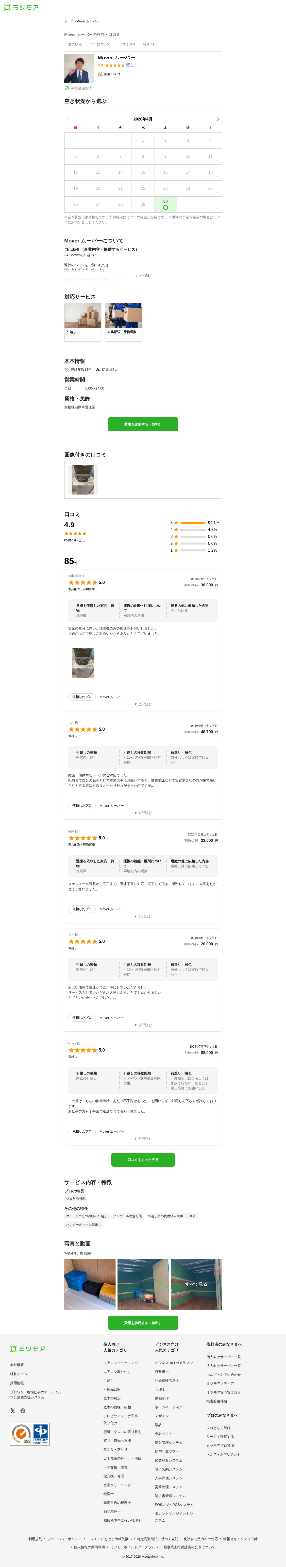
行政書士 (162, 1372)
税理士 (108, 1494)
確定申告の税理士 (117, 1503)
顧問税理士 (112, 1512)
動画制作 (162, 1398)
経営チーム (18, 1374)
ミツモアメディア (220, 1383)
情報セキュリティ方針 (240, 1539)
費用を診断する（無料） (143, 424)
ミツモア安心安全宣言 (223, 1392)
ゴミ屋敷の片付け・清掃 (122, 1458)
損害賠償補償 (216, 1401)
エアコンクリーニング (120, 1363)
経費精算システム (169, 1460)
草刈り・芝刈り (115, 1449)
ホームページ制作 (169, 1407)
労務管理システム (169, 1487)
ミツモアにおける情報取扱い (109, 1539)
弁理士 (160, 1389)
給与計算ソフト (167, 1451)
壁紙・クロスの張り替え (122, 1432)
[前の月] (68, 119)
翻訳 (158, 1425)
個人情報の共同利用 (89, 1547)
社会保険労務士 (167, 1380)
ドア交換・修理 (115, 1467)
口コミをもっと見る (143, 1160)
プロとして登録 (218, 1428)
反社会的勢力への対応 (201, 1539)
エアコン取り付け (117, 1372)
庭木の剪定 (112, 1398)
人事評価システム (169, 1478)
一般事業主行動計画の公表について (187, 1547)
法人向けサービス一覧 (223, 1366)
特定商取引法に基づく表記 (157, 1539)
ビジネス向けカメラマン (174, 1363)
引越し (108, 1380)
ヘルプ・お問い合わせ (223, 1375)
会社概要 (17, 1365)
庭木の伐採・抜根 (117, 1407)
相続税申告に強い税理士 (122, 1520)
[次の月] (218, 119)
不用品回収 (112, 1389)
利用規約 (35, 1539)
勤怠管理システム (169, 1443)
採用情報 (17, 1383)
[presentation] (75, 44)
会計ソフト (163, 1434)
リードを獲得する (220, 1437)
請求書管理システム (170, 1496)
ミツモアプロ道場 (220, 1446)
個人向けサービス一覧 (223, 1357)
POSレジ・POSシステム (174, 1505)
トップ (69, 21)
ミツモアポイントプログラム (132, 1547)
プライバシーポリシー (64, 1539)
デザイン (162, 1416)
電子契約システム (169, 1469)
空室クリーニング (117, 1485)
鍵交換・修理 (113, 1476)
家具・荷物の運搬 (117, 1441)
